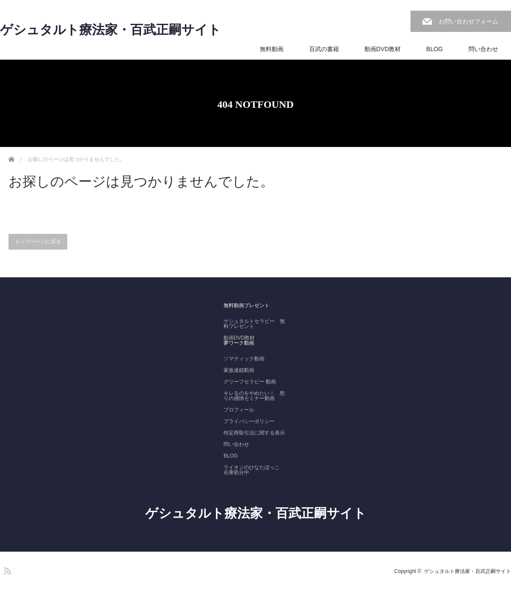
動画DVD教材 (383, 49)
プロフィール (239, 409)
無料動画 (272, 49)
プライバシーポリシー (249, 421)
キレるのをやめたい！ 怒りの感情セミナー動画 (254, 396)
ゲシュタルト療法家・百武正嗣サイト (110, 29)
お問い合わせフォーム (468, 21)
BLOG (434, 49)
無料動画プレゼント (247, 305)
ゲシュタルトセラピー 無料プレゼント (254, 324)
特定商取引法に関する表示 (254, 432)
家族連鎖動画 (239, 370)
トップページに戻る (38, 242)
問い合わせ (483, 49)
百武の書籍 (324, 49)
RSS (6, 569)
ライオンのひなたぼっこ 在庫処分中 (254, 470)
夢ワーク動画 (239, 342)
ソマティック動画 (244, 358)
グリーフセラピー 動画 (250, 381)
